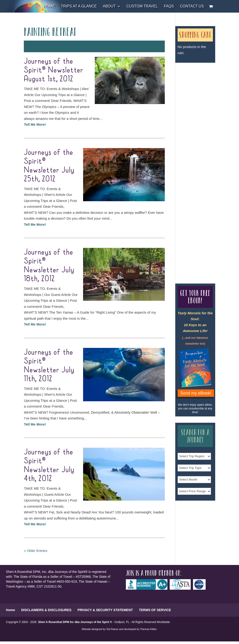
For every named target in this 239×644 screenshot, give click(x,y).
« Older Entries (35, 551)
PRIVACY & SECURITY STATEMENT (105, 610)
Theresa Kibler (148, 629)
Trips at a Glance (79, 6)
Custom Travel (142, 6)
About (109, 6)
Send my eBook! (195, 393)
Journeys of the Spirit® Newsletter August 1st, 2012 (53, 70)
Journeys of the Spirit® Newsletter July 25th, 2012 (49, 166)
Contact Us (192, 6)
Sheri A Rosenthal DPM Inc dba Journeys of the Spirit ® (75, 622)
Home (49, 6)
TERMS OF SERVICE (155, 610)
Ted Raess (112, 629)
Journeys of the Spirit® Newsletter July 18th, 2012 (49, 265)
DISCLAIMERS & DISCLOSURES (46, 610)
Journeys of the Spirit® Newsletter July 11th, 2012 (49, 365)
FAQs (169, 6)
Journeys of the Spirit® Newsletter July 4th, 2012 (49, 465)
